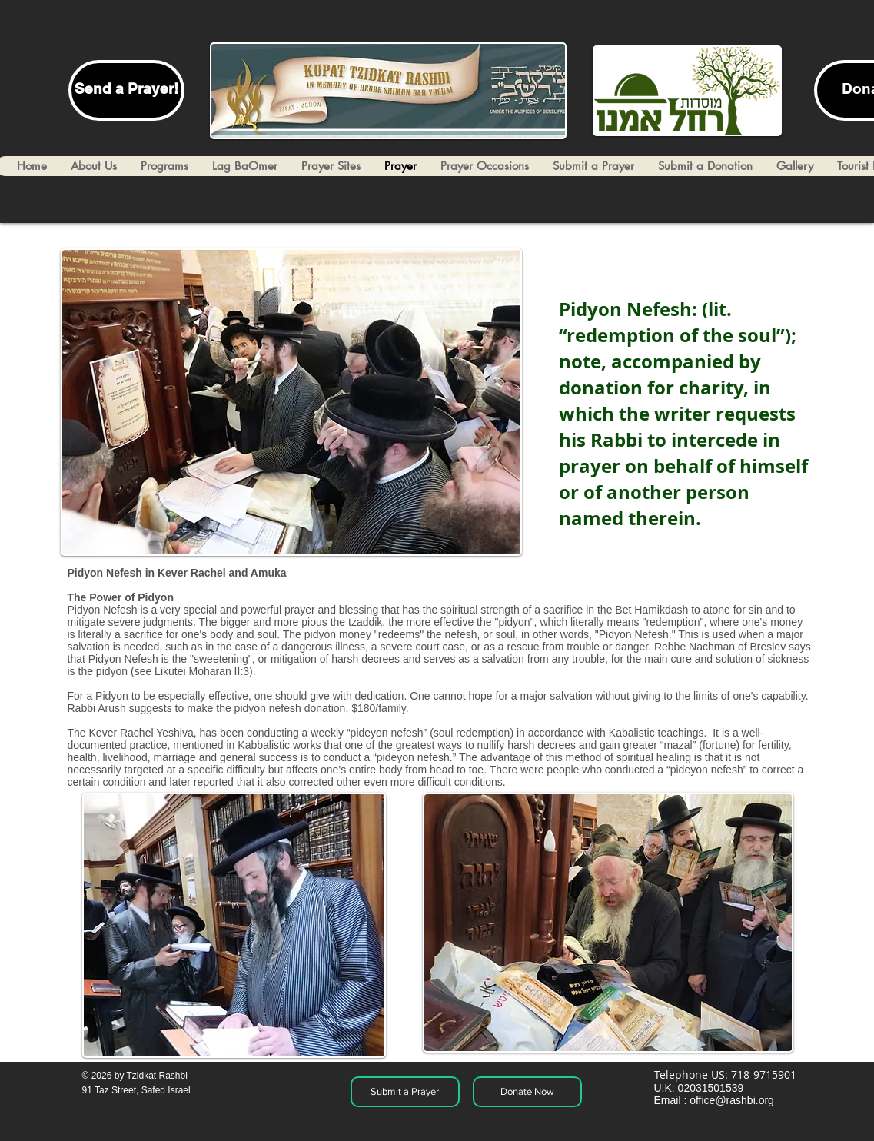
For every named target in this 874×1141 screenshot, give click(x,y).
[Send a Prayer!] (126, 90)
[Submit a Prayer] (405, 1091)
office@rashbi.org (732, 1100)
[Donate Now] (527, 1091)
